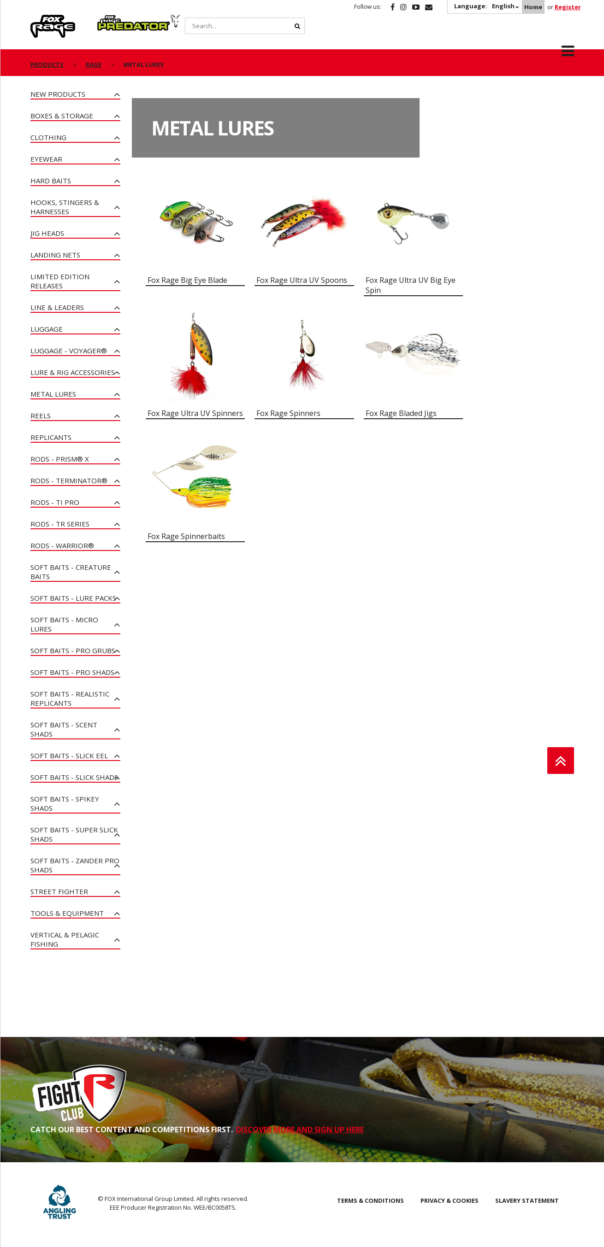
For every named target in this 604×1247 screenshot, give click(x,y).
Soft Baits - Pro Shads (72, 672)
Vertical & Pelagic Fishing (64, 939)
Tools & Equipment (67, 913)
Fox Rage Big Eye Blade (187, 280)
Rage (39, 20)
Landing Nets (55, 254)
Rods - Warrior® (62, 545)
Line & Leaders (57, 307)
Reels (40, 415)
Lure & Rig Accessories (72, 372)
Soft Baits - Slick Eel (69, 755)
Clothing (48, 137)
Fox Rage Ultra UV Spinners (195, 413)
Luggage (46, 329)
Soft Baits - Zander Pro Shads (74, 865)
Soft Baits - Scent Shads (63, 729)
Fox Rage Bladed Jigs (401, 413)
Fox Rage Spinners (288, 413)
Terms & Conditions (370, 1200)
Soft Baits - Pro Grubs (72, 650)
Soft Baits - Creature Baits (70, 571)
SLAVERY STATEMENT (527, 1200)
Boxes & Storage (61, 115)
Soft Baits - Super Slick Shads (74, 834)
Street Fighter (59, 891)
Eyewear (46, 159)
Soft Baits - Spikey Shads (64, 803)
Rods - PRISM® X (59, 458)
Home (533, 7)
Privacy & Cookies (449, 1200)
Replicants (50, 437)
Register (568, 7)
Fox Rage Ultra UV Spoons (301, 280)
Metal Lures (53, 393)
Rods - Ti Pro (54, 502)
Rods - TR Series (59, 523)
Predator (112, 20)
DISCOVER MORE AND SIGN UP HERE (300, 1129)
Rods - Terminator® (68, 480)
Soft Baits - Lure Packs (73, 598)
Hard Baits (50, 180)
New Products (57, 94)
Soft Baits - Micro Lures (64, 624)
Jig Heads (47, 233)
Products (47, 64)
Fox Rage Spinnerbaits (186, 536)
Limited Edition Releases (59, 281)
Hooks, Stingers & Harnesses (64, 207)
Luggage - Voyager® (68, 350)
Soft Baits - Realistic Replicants (69, 698)
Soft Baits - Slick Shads (74, 777)
